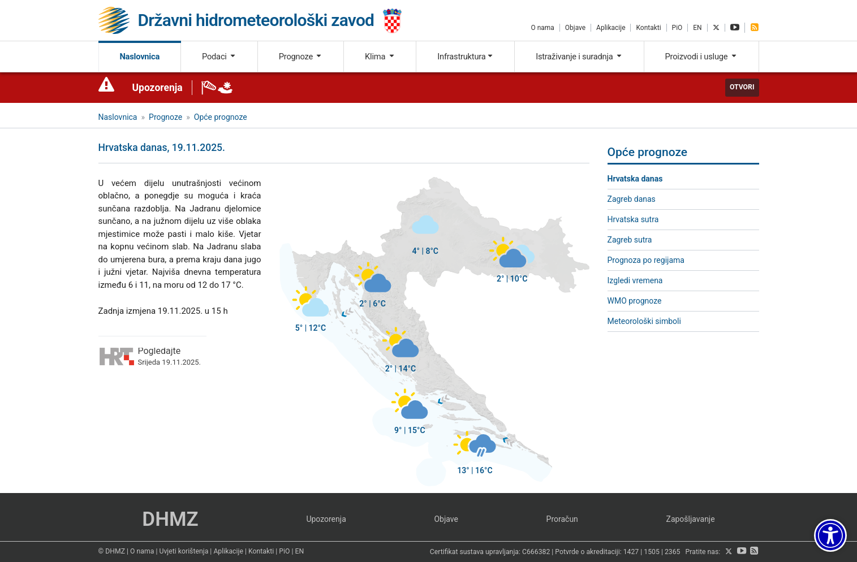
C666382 (536, 552)
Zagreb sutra (630, 239)
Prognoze (301, 56)
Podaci (219, 56)
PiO (677, 28)
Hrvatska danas (635, 178)
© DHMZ (111, 551)
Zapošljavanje (690, 519)
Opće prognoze (220, 117)
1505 (652, 552)
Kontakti (648, 28)
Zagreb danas (632, 199)
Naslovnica (139, 56)
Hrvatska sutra (633, 219)
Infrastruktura (465, 56)
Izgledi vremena (635, 280)
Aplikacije (610, 28)
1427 (631, 552)
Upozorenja (157, 87)
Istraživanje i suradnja (579, 56)
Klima (380, 56)
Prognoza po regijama (646, 260)
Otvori (742, 87)
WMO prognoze (635, 300)
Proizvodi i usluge (701, 56)
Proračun (562, 519)
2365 (673, 552)
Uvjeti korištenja (183, 551)
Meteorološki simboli (644, 321)
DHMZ (170, 519)
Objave (575, 28)
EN (697, 28)
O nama (542, 28)
